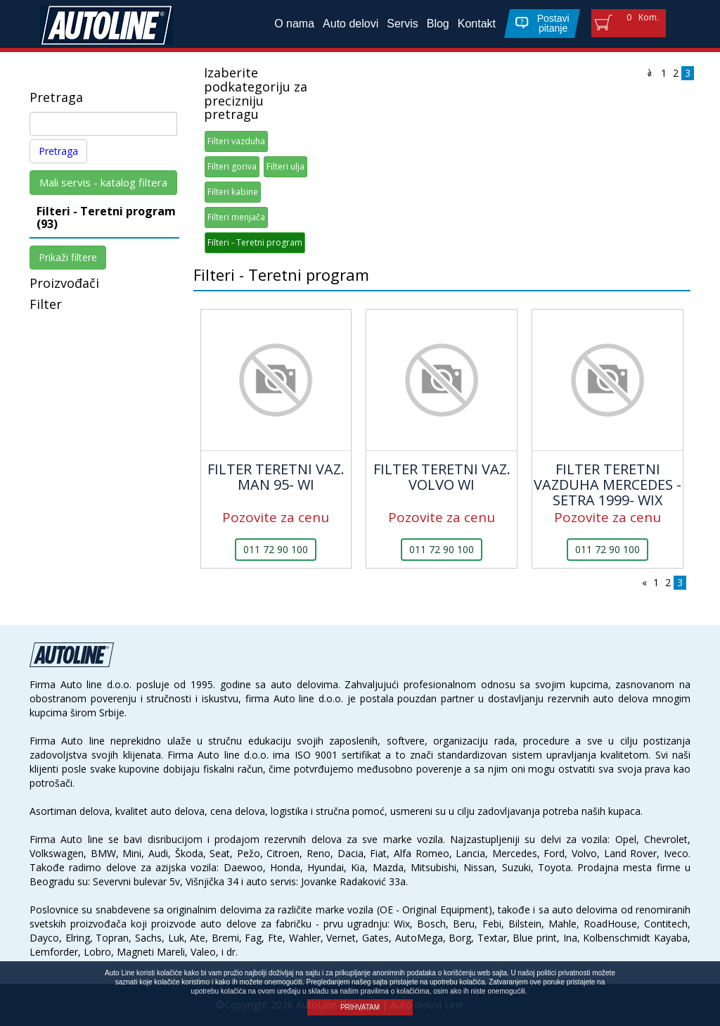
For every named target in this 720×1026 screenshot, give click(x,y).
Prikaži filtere (68, 257)
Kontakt (477, 24)
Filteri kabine (232, 192)
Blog (438, 24)
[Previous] (649, 71)
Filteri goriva (232, 166)
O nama (294, 24)
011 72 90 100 (275, 549)
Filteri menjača (236, 217)
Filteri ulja (285, 166)
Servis (402, 24)
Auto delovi (350, 24)
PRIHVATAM (360, 1007)
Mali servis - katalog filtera (103, 182)
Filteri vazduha (236, 141)
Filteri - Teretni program (254, 242)
